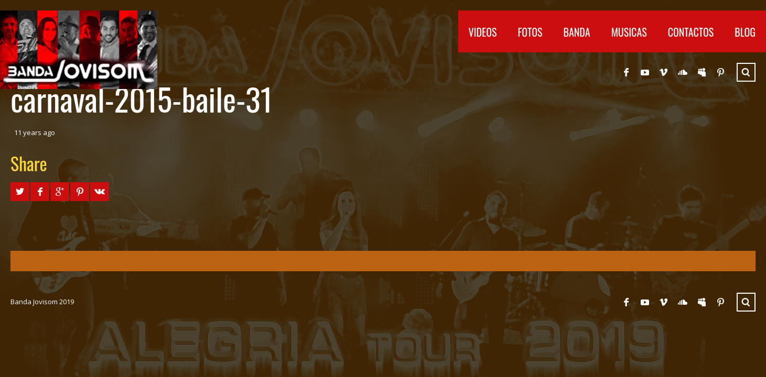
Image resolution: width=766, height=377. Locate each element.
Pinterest (720, 72)
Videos (483, 32)
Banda (576, 32)
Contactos (691, 32)
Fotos (530, 32)
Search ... (746, 72)
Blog (745, 32)
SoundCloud (682, 72)
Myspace (701, 72)
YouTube (644, 72)
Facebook (626, 72)
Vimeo (663, 72)
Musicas (629, 32)
